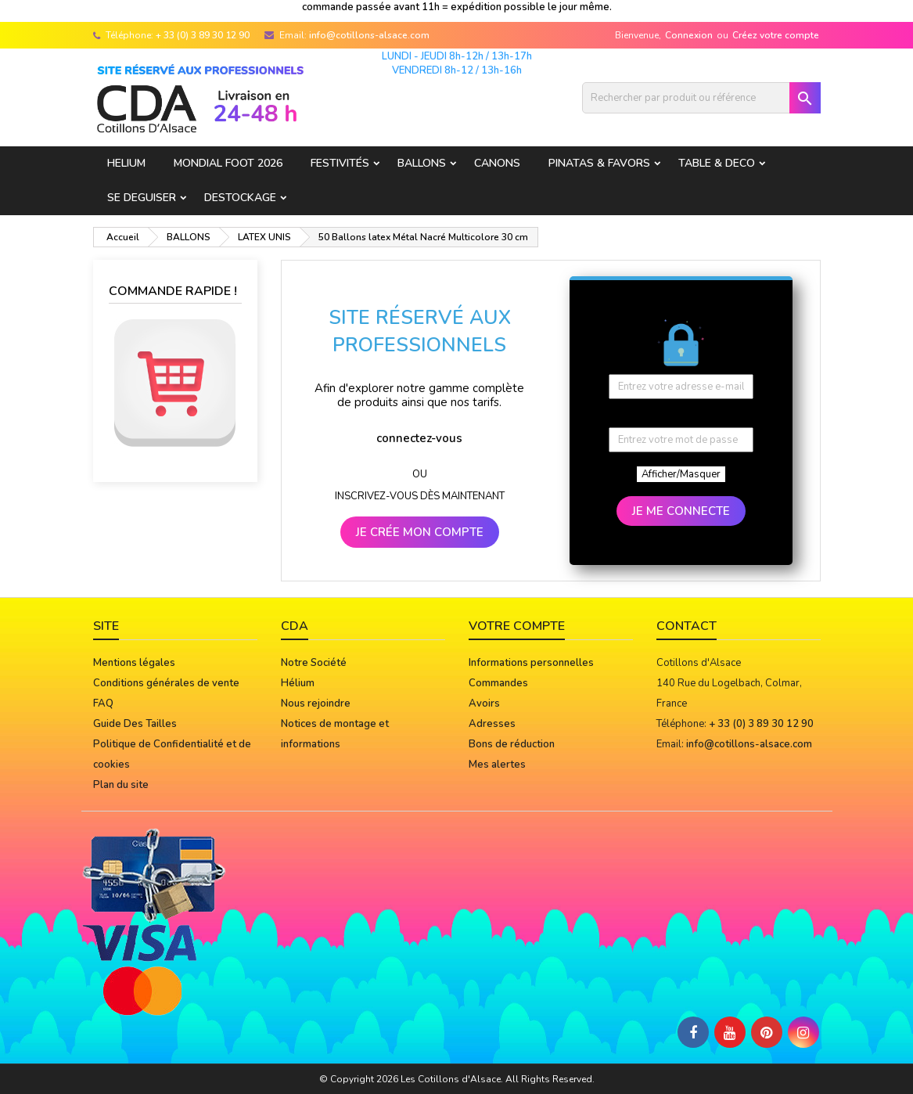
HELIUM (126, 163)
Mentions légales (134, 663)
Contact (686, 626)
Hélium (298, 683)
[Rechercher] (701, 97)
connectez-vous (419, 438)
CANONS (497, 163)
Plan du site (121, 785)
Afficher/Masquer (681, 474)
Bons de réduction (512, 744)
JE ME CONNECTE (681, 511)
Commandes (498, 683)
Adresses (492, 724)
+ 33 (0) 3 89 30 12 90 (203, 35)
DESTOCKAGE (240, 197)
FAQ (103, 703)
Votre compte (517, 626)
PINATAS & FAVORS (599, 163)
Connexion (689, 35)
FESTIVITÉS (340, 163)
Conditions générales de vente (166, 683)
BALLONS (421, 163)
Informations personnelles (531, 663)
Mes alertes (497, 765)
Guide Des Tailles (135, 724)
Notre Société (314, 663)
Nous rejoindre (315, 703)
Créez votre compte (775, 35)
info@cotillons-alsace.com (369, 35)
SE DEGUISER (141, 197)
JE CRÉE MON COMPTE (419, 532)
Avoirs (484, 703)
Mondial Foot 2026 (228, 163)
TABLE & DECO (716, 163)
